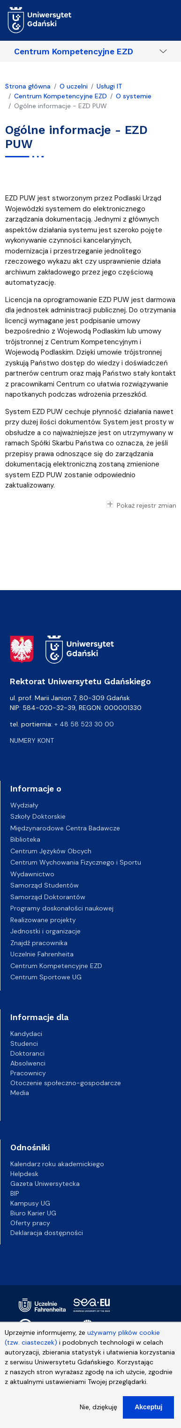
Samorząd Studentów (44, 885)
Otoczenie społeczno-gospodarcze (65, 1083)
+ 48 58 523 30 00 (84, 724)
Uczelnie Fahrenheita (42, 954)
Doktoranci (27, 1053)
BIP (14, 1193)
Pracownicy (28, 1073)
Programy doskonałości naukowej (61, 908)
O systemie (133, 96)
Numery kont (32, 740)
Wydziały (24, 805)
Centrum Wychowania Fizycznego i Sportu (75, 862)
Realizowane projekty (43, 920)
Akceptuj (148, 1413)
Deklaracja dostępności (46, 1232)
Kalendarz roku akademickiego (57, 1164)
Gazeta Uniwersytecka (45, 1183)
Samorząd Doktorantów (47, 897)
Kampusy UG (30, 1203)
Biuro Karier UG (33, 1213)
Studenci (24, 1043)
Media (19, 1092)
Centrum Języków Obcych (50, 851)
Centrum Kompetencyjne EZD (73, 51)
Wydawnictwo (32, 874)
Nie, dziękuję (98, 1413)
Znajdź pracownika (39, 943)
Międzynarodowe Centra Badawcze (65, 828)
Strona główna (28, 86)
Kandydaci (26, 1033)
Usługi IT (109, 86)
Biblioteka (25, 839)
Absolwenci (27, 1063)
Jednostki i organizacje (45, 931)
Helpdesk (24, 1173)
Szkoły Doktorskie (38, 816)
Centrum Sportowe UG (46, 977)
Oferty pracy (30, 1223)
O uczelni (74, 86)
